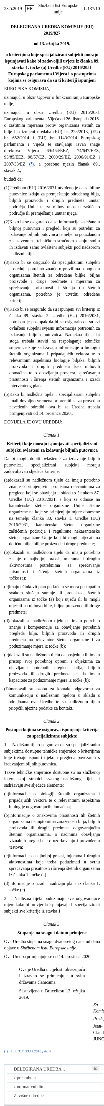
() (31, 164)
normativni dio (28, 1086)
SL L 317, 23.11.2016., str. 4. (31, 1051)
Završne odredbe (29, 1095)
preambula (25, 1077)
